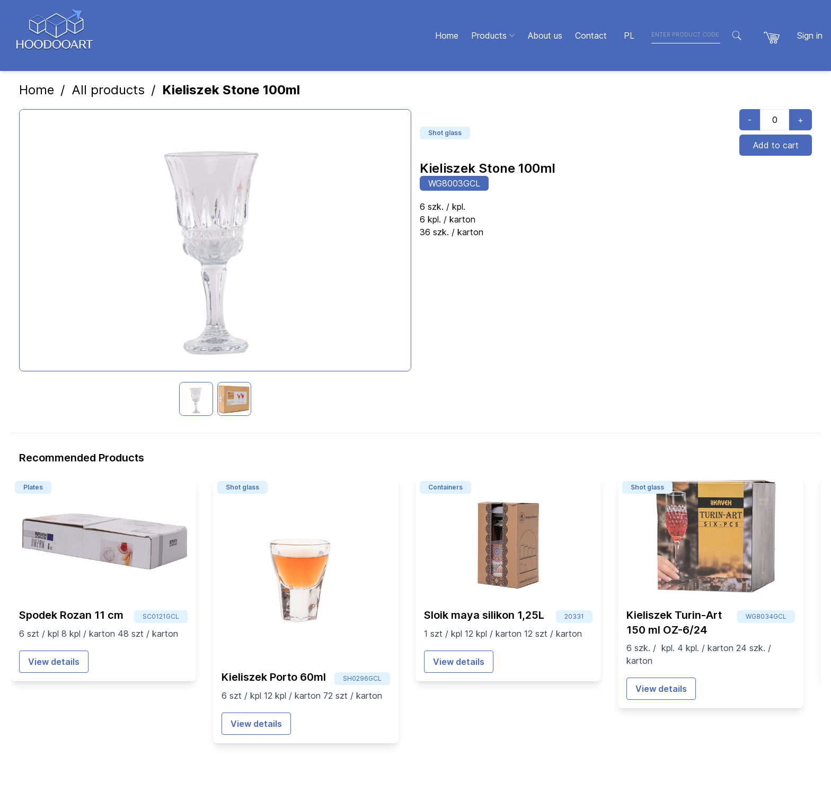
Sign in (810, 35)
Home (36, 89)
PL (629, 35)
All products (108, 89)
